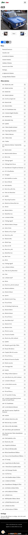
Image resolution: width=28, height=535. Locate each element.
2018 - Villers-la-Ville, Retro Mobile (14, 426)
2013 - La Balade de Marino (14, 267)
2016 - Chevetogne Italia (14, 366)
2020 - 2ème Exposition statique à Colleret (14, 477)
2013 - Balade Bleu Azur (14, 253)
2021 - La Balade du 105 (14, 495)
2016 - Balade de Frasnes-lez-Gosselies (14, 359)
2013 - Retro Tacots (14, 256)
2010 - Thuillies (14, 141)
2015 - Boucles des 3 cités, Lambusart (14, 338)
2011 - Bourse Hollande (14, 182)
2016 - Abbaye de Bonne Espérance (14, 374)
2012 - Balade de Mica (14, 239)
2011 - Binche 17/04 (14, 157)
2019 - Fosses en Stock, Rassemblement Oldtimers (14, 456)
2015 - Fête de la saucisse (14, 331)
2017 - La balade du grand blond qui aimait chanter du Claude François (14, 399)
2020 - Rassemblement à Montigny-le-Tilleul (14, 484)
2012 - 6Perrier (14, 207)
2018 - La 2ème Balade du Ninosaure (14, 407)
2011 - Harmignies (14, 175)
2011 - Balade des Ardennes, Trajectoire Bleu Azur (14, 145)
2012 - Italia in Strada (14, 228)
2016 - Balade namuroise (14, 363)
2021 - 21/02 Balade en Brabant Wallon (14, 488)
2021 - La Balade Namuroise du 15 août (14, 502)
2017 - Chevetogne (14, 388)
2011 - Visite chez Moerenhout (14, 192)
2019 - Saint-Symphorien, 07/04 (14, 438)
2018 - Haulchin (14, 415)
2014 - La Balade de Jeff (14, 278)
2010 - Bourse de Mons (14, 106)
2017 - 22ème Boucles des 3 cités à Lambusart (14, 377)
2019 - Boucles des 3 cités (14, 442)
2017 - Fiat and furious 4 (14, 391)
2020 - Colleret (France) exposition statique (14, 467)
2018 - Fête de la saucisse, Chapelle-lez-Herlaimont (14, 411)
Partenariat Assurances (7, 49)
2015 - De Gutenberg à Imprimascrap (14, 306)
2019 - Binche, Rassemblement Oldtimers (14, 452)
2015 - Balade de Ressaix (14, 313)
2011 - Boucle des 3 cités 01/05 (14, 189)
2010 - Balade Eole (14, 92)
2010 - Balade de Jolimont (14, 95)
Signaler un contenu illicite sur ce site (14, 526)
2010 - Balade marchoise (14, 88)
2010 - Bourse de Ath (14, 102)
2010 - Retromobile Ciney (14, 120)
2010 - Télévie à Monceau (14, 134)
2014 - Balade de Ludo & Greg (14, 299)
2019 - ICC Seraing (14, 459)
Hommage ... (5, 69)
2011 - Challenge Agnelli (14, 160)
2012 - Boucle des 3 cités (14, 235)
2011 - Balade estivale (14, 150)
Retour (14, 33)
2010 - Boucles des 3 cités (14, 85)
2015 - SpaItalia (14, 342)
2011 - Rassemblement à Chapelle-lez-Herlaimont (14, 168)
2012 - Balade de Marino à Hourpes (14, 224)
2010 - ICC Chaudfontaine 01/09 (14, 109)
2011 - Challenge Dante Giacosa (14, 164)
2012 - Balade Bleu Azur (14, 214)
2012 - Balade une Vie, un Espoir (14, 232)
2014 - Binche (14, 281)
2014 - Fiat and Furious (14, 303)
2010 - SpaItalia (14, 124)
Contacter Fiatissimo (6, 59)
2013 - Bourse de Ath (14, 246)
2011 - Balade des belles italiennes (14, 153)
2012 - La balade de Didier (14, 217)
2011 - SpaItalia (14, 196)
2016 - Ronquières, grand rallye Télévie (14, 345)
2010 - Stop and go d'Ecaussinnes (14, 131)
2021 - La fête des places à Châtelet (14, 509)
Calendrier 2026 (5, 52)
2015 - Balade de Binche (14, 310)
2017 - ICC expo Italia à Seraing (14, 395)
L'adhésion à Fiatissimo (7, 63)
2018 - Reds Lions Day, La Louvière (14, 423)
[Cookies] (3, 532)
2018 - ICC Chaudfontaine (14, 403)
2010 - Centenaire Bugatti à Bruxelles (14, 113)
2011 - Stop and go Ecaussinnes (14, 200)
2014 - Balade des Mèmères (14, 288)
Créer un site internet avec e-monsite (14, 524)
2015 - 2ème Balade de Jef (14, 320)
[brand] (5, 2)
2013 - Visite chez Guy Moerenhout (14, 271)
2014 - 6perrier (14, 295)
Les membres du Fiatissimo (8, 56)
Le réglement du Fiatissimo (8, 73)
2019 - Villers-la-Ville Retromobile (14, 449)
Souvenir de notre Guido (7, 66)
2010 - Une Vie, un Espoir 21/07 (14, 99)
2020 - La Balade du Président (14, 481)
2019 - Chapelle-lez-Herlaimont (14, 445)
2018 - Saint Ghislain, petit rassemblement (14, 430)
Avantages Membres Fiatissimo (8, 76)
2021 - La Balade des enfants (14, 506)
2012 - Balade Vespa (14, 242)
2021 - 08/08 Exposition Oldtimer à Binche (14, 498)
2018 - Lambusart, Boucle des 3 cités (14, 419)
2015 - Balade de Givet (14, 327)
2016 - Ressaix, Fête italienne (14, 349)
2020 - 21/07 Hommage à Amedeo (14, 470)
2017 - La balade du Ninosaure (14, 381)
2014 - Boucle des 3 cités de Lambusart (14, 285)
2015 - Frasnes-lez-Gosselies (14, 334)
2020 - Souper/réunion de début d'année (14, 463)
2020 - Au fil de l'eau (14, 474)
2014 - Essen (14, 274)
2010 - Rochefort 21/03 (14, 116)
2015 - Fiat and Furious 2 (14, 317)
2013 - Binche (14, 260)
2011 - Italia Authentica (14, 185)
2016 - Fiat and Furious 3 (14, 356)
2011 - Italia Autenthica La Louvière (14, 178)
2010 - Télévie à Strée (14, 138)
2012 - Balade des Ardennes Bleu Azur (14, 203)
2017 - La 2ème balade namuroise (14, 384)
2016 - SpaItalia (14, 370)
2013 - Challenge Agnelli (14, 263)
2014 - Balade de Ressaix (14, 292)
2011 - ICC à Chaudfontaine (14, 171)
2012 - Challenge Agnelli (14, 221)
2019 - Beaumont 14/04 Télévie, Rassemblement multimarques (14, 434)
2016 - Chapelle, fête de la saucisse (14, 352)
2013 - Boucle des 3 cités (14, 249)
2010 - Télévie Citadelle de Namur (14, 127)
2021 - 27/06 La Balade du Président (14, 491)
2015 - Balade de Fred (14, 324)
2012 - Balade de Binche (14, 210)
